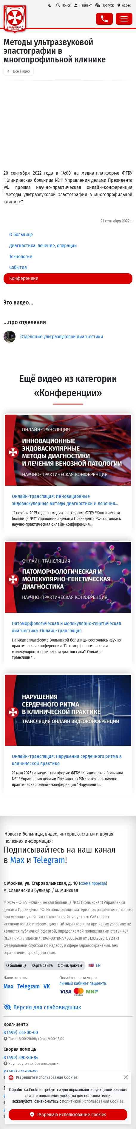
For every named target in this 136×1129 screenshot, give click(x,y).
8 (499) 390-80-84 (21, 1057)
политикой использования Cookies (92, 1101)
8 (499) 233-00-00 (21, 1032)
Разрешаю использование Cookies (68, 1114)
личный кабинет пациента (82, 983)
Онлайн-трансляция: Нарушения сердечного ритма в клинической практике (67, 759)
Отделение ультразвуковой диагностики (61, 336)
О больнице (16, 965)
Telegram (49, 860)
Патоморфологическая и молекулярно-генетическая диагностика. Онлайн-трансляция (66, 627)
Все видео (18, 71)
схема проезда (93, 883)
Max (17, 860)
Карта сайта (42, 965)
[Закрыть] (126, 1077)
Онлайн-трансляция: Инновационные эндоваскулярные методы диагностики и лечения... (65, 499)
